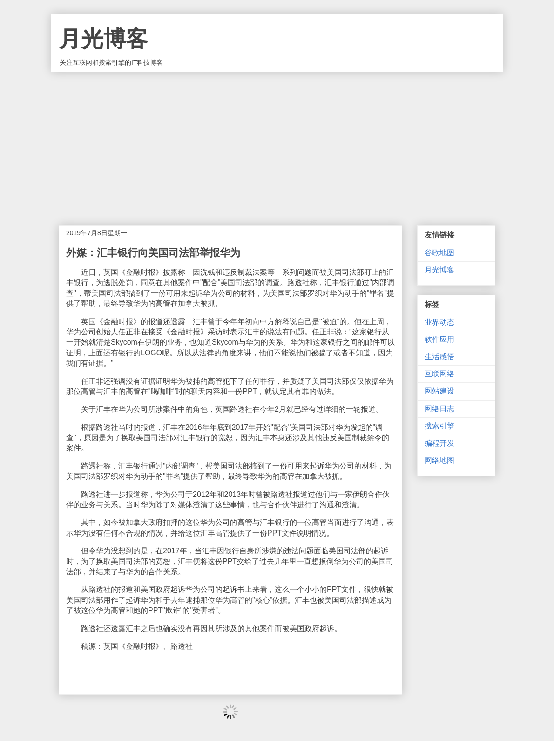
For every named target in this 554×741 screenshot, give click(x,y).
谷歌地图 (439, 253)
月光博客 (103, 39)
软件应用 (439, 339)
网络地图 (439, 460)
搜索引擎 (439, 426)
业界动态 (439, 322)
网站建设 (439, 391)
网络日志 (439, 409)
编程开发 (439, 443)
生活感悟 (439, 356)
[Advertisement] (277, 141)
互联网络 (439, 374)
